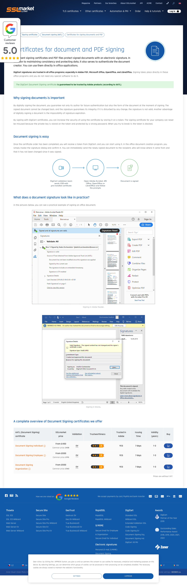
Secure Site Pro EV (44, 531)
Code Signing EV (132, 531)
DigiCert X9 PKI (131, 542)
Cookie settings (164, 572)
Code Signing (131, 527)
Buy (168, 446)
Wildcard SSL (130, 519)
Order (138, 11)
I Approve (137, 575)
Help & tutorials (153, 11)
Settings (104, 575)
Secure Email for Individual (106, 538)
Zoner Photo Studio (24, 572)
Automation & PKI (119, 11)
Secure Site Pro (42, 519)
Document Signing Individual (29, 445)
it (162, 565)
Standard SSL (131, 515)
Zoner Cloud (10, 572)
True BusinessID (72, 523)
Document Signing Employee (29, 455)
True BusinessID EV (74, 527)
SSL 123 (9, 515)
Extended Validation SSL (135, 523)
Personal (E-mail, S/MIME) (106, 549)
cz (10, 565)
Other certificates (94, 11)
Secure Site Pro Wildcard (46, 523)
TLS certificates (71, 11)
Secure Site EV (42, 527)
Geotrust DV (71, 515)
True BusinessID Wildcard (76, 531)
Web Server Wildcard (15, 531)
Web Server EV (12, 527)
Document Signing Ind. (134, 538)
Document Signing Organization (24, 467)
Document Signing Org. (135, 534)
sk (24, 565)
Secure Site (41, 515)
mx (176, 565)
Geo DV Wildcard (73, 519)
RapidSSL (99, 515)
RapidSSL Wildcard (103, 519)
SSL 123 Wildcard (13, 519)
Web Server (11, 523)
